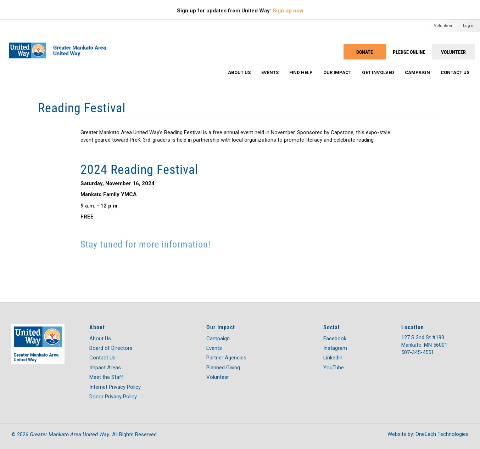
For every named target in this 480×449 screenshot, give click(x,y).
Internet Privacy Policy (115, 387)
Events (270, 72)
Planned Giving (223, 367)
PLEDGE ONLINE (409, 52)
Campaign (417, 72)
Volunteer (443, 25)
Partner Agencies (226, 357)
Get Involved (378, 72)
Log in (469, 25)
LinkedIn (332, 357)
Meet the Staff (106, 377)
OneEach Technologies (442, 434)
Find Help (301, 72)
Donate (364, 52)
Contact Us (455, 72)
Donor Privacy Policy (113, 396)
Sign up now (288, 10)
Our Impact (337, 72)
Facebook (334, 338)
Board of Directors (111, 348)
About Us (239, 72)
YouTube (333, 367)
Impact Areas (105, 367)
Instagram (335, 348)
